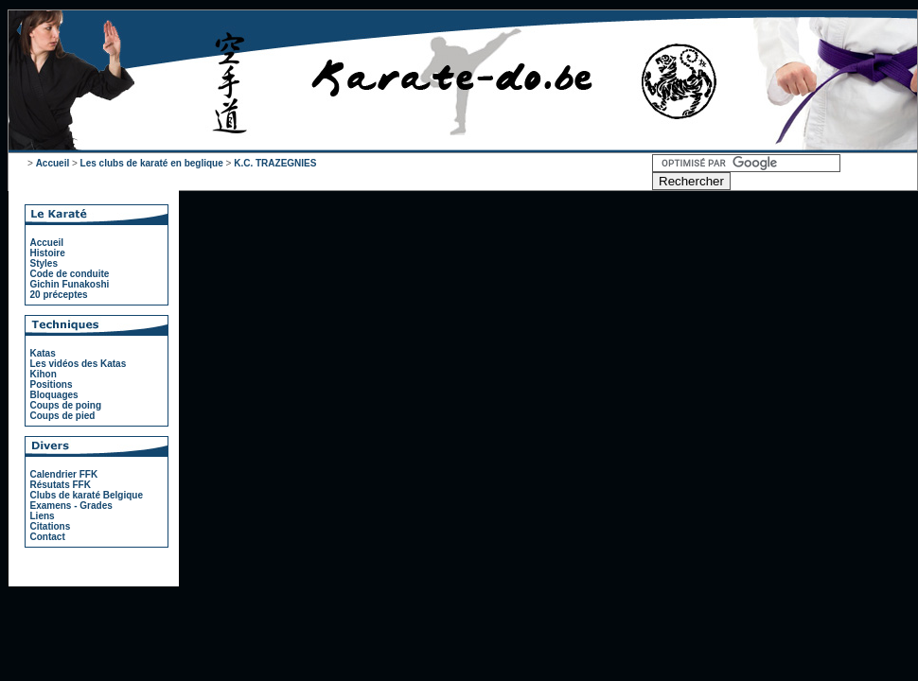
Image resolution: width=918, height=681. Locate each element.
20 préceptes (59, 294)
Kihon (43, 374)
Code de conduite (70, 274)
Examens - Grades (71, 505)
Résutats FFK (60, 485)
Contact (47, 537)
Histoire (47, 253)
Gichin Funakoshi (70, 284)
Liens (42, 516)
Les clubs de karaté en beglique (151, 163)
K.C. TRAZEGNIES (275, 163)
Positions (51, 384)
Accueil (53, 163)
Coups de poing (66, 405)
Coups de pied (63, 415)
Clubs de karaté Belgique (86, 495)
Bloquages (54, 395)
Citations (50, 526)
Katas (43, 353)
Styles (44, 263)
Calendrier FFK (64, 474)
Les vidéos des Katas (78, 363)
